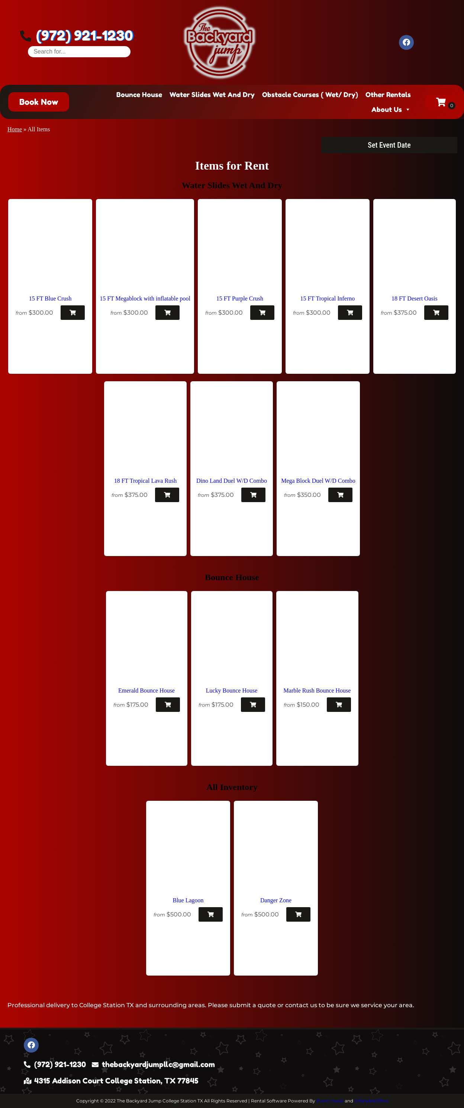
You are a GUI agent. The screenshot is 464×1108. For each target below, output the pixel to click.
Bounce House (139, 94)
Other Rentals (388, 94)
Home (14, 129)
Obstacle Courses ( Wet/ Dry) (310, 94)
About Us (391, 109)
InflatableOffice (371, 1101)
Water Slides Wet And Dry (212, 94)
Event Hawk (330, 1101)
